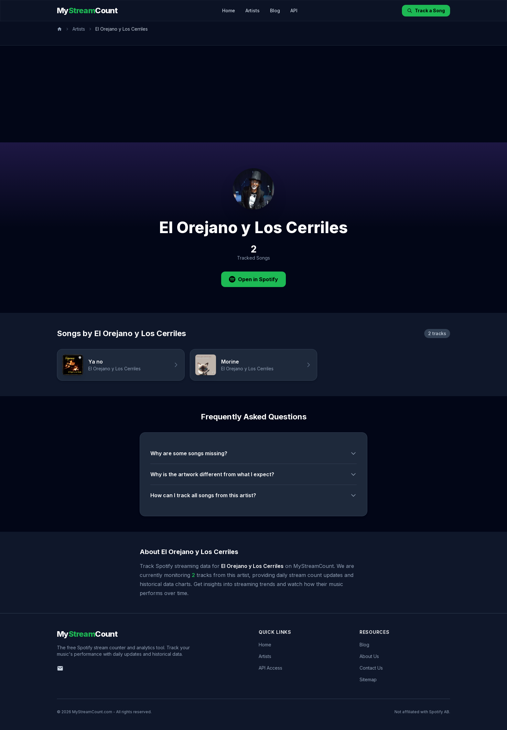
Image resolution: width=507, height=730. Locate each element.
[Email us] (60, 668)
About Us (369, 656)
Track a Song (426, 10)
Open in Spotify (253, 279)
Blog (275, 10)
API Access (270, 668)
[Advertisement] (253, 94)
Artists (252, 10)
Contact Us (371, 668)
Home (228, 10)
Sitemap (368, 679)
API (293, 10)
